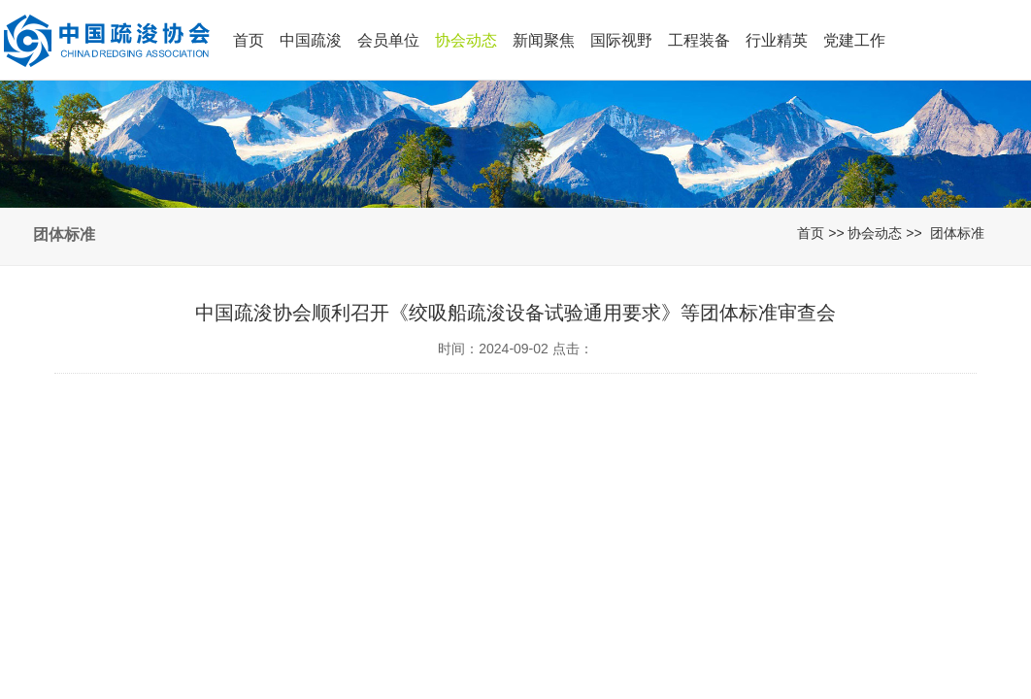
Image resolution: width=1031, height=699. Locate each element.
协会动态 (466, 40)
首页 (248, 40)
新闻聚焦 (544, 40)
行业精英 (777, 40)
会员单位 (388, 40)
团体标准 (957, 233)
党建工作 (854, 40)
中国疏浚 (311, 40)
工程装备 (699, 40)
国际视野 (621, 40)
